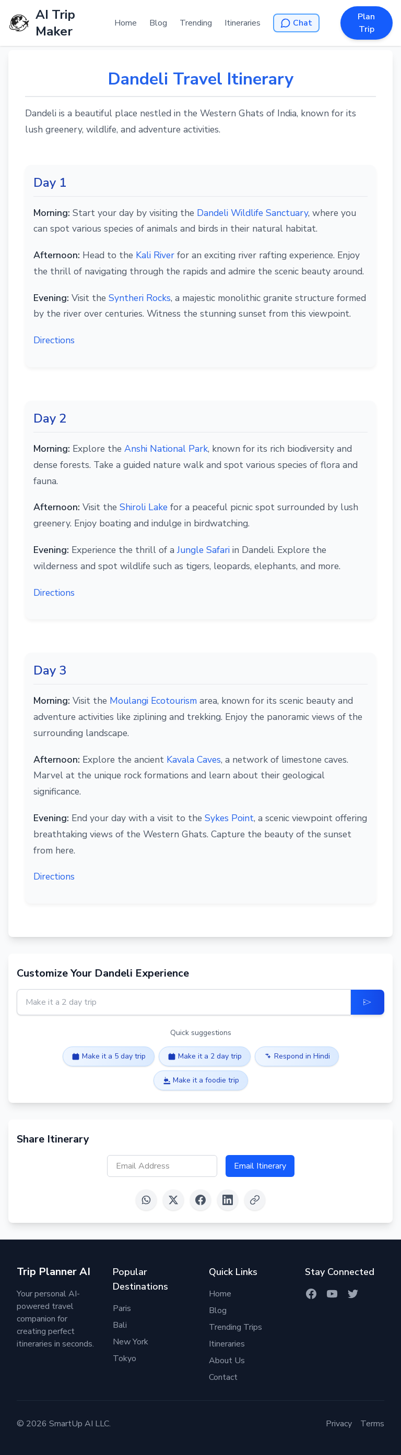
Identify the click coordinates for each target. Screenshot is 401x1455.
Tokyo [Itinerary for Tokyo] (124, 1358)
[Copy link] (254, 1199)
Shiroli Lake (144, 507)
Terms (372, 1423)
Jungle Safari (203, 550)
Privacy (339, 1423)
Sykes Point (229, 818)
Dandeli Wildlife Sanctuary (252, 213)
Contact (223, 1377)
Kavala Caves (194, 759)
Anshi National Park (166, 448)
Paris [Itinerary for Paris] (122, 1308)
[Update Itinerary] (367, 1002)
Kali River (155, 255)
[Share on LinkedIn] (227, 1199)
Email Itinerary (260, 1166)
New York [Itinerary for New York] (130, 1342)
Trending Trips (235, 1327)
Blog (158, 23)
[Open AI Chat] (296, 23)
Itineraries (243, 23)
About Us (227, 1360)
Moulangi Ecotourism (153, 700)
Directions (54, 340)
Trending (196, 23)
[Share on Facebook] (200, 1199)
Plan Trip (366, 23)
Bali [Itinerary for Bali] (120, 1325)
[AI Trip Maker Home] (61, 23)
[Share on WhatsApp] (146, 1199)
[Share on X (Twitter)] (173, 1199)
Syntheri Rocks (140, 298)
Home (125, 23)
